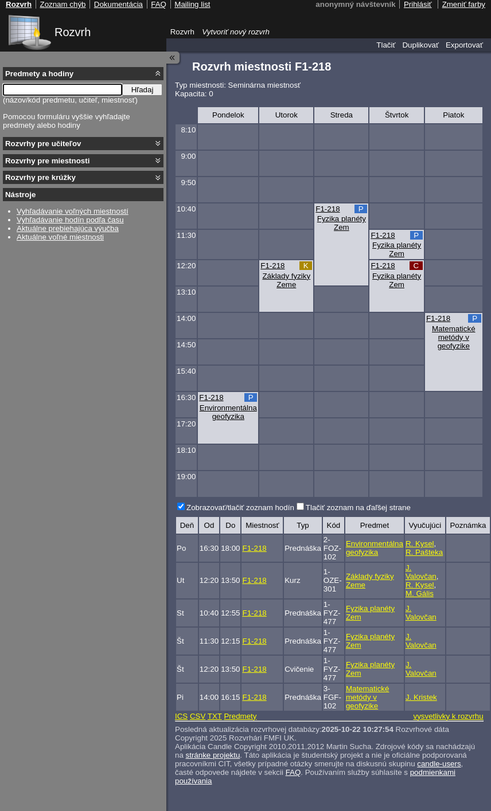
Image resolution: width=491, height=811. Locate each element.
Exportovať (464, 45)
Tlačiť (385, 45)
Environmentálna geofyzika (228, 412)
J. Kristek (421, 697)
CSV (197, 716)
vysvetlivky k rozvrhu (448, 716)
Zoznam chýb (62, 4)
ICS (181, 716)
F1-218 (327, 209)
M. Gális (420, 593)
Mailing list (192, 4)
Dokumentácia (118, 4)
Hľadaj (142, 89)
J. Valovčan (421, 572)
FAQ (293, 772)
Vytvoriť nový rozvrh (236, 32)
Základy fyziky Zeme (286, 280)
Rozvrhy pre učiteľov (43, 143)
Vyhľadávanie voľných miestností (72, 211)
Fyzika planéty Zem (341, 223)
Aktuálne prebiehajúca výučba (68, 228)
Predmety (240, 716)
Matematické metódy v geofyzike (454, 337)
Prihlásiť (418, 4)
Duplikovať (420, 45)
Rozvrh (72, 32)
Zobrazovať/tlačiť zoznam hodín (240, 507)
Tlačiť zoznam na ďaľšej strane (358, 507)
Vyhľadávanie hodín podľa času (70, 220)
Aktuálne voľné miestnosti (60, 237)
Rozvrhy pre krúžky (40, 177)
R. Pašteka (424, 552)
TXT (215, 716)
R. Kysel (420, 543)
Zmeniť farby (463, 4)
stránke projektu (213, 755)
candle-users (439, 763)
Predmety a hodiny (39, 73)
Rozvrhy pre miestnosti (47, 160)
